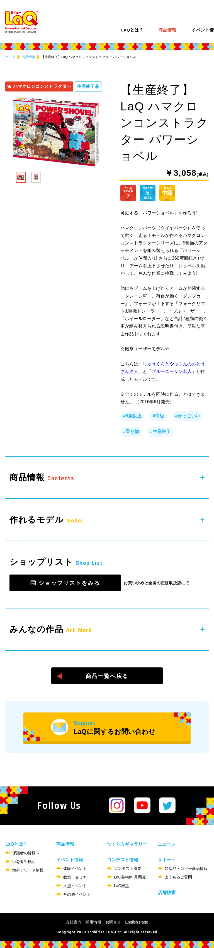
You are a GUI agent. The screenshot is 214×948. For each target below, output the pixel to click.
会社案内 (73, 922)
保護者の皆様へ (26, 853)
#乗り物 (131, 431)
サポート (167, 860)
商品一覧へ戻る (107, 676)
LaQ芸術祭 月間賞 (130, 877)
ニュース (167, 844)
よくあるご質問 (178, 877)
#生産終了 (160, 431)
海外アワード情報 (27, 870)
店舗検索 (167, 892)
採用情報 (93, 922)
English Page (136, 922)
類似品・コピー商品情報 (186, 868)
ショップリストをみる (69, 583)
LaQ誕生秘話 (23, 861)
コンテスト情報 (122, 860)
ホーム (10, 57)
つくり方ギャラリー (127, 844)
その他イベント (77, 894)
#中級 (158, 416)
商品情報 (167, 30)
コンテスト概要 (127, 868)
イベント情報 (69, 860)
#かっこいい (187, 416)
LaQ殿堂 (121, 885)
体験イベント (75, 868)
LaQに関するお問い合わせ (132, 727)
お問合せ (113, 922)
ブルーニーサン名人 (172, 371)
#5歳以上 (132, 416)
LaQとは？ (132, 30)
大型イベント (75, 885)
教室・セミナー (77, 877)
